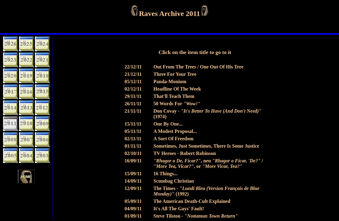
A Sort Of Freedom (173, 138)
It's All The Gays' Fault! (178, 208)
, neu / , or (208, 163)
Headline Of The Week (177, 88)
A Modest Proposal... (175, 131)
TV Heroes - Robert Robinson (184, 153)
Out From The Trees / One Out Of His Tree (198, 66)
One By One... (168, 123)
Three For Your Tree (174, 74)
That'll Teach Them (173, 96)
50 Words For (176, 103)
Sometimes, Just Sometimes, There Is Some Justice (206, 146)
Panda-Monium (169, 81)
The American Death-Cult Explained (191, 201)
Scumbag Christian (173, 181)
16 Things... (165, 173)
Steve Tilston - (195, 216)
